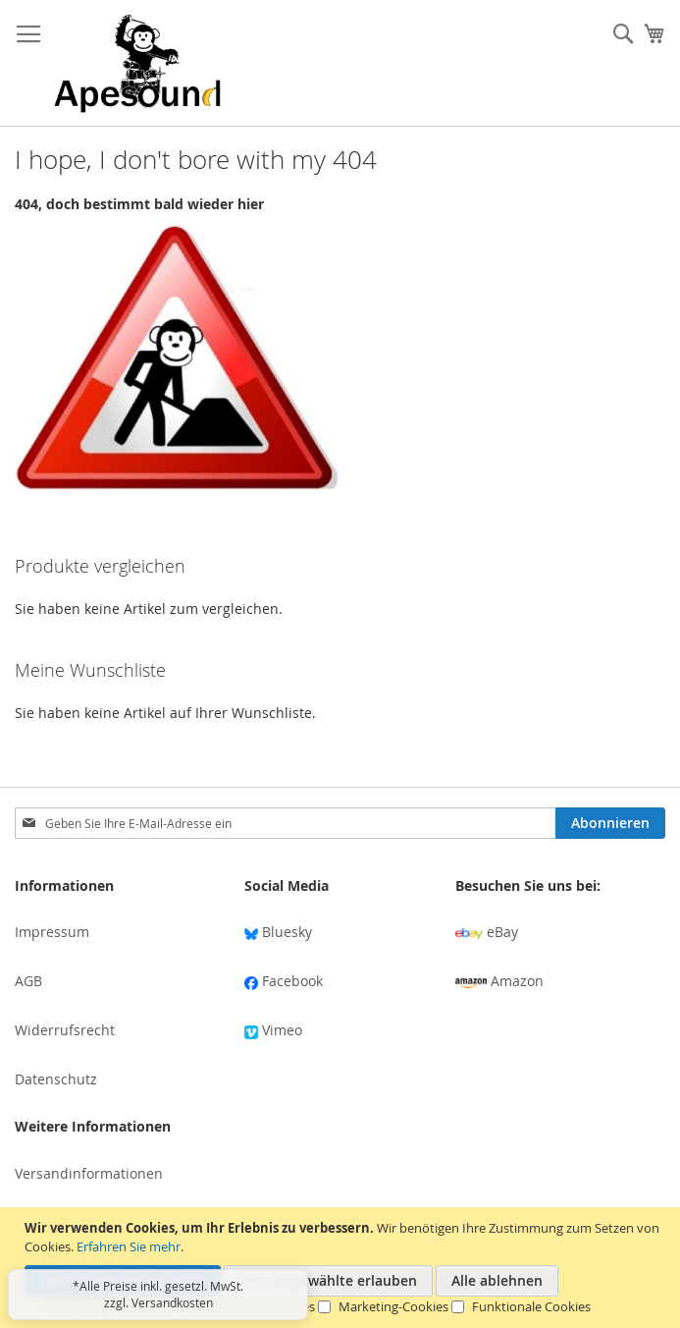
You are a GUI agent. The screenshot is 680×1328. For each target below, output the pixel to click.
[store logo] (137, 63)
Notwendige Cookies (105, 1306)
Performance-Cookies (252, 1306)
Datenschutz (56, 1079)
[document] (342, 1267)
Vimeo (273, 1030)
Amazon (499, 980)
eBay (486, 931)
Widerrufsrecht (65, 1030)
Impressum (52, 931)
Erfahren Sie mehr (129, 1246)
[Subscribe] (610, 823)
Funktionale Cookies (531, 1306)
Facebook (283, 980)
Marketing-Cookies (393, 1306)
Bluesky (278, 931)
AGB (28, 980)
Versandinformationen (89, 1173)
